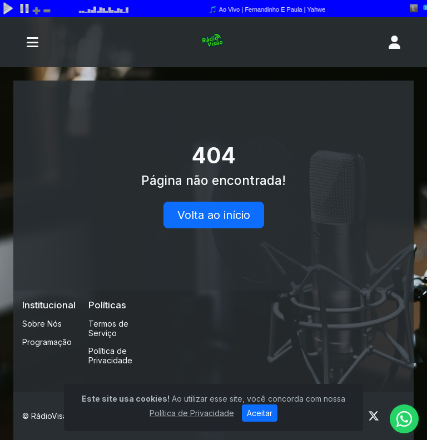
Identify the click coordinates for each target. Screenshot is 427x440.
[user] (394, 42)
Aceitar (259, 413)
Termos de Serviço (108, 328)
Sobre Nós (42, 323)
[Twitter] (373, 416)
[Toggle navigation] (32, 42)
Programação (47, 342)
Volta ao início (213, 215)
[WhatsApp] (404, 418)
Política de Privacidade (110, 355)
